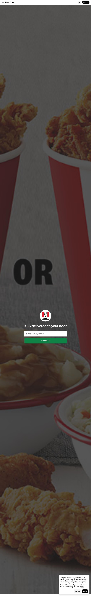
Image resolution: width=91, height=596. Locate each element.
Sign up (85, 2)
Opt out (77, 591)
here (82, 587)
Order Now (45, 341)
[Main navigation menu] (2, 2)
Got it (85, 591)
